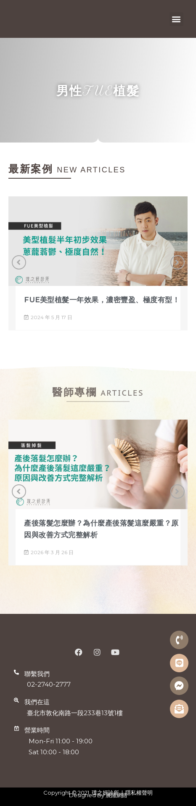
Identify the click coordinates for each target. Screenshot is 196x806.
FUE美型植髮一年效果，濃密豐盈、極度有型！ (102, 300)
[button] (176, 19)
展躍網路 (116, 795)
